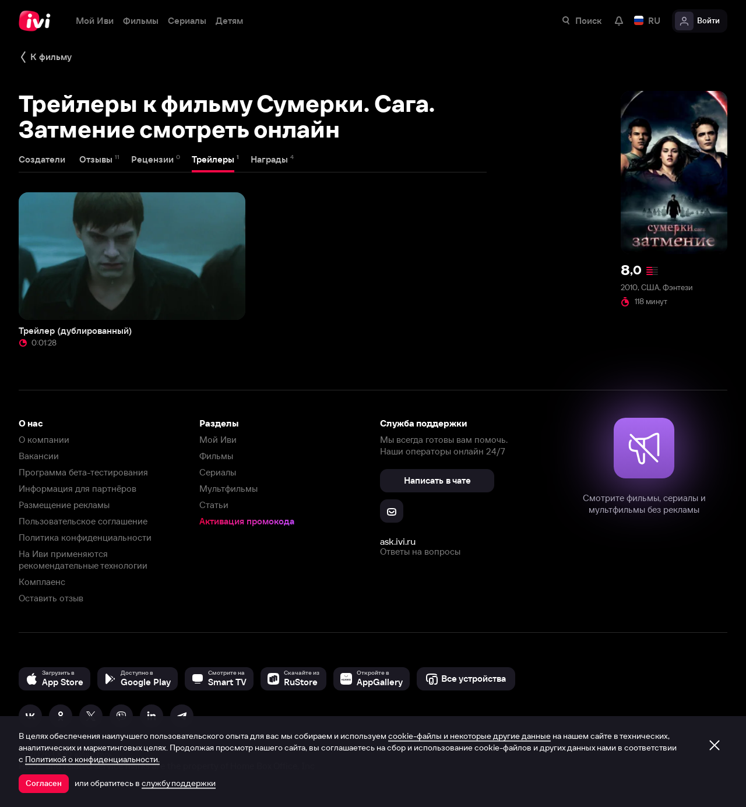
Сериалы (217, 472)
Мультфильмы (228, 489)
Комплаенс (42, 582)
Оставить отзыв (51, 598)
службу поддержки (179, 783)
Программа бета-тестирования (83, 472)
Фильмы (216, 456)
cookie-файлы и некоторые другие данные (469, 736)
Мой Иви (218, 440)
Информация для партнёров (77, 489)
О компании (44, 440)
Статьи (213, 505)
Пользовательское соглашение (83, 521)
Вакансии (39, 456)
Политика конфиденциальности (85, 537)
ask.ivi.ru (398, 541)
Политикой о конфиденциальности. (92, 759)
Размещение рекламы (64, 505)
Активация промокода (246, 521)
